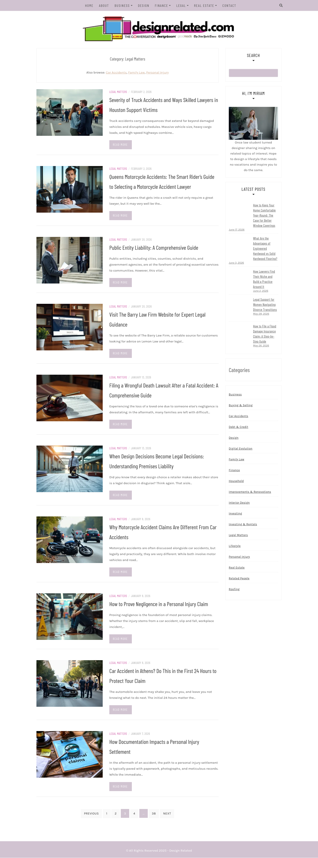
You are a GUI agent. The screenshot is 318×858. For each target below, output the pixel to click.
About (104, 5)
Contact (229, 5)
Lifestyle (235, 546)
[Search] (276, 5)
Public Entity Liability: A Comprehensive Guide (153, 247)
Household (236, 481)
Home (89, 5)
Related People (239, 578)
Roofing (234, 589)
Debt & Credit (238, 427)
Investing (235, 513)
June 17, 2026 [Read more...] (236, 229)
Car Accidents (116, 73)
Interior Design (239, 503)
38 (154, 814)
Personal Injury (157, 73)
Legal (181, 5)
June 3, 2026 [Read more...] (236, 263)
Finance (161, 5)
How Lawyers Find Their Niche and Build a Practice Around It (264, 279)
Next (167, 814)
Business (122, 5)
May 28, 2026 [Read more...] (261, 314)
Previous (91, 814)
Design (143, 5)
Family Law (136, 73)
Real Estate (204, 5)
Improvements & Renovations (250, 492)
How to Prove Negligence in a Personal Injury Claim (158, 604)
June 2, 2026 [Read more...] (260, 291)
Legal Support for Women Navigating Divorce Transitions (265, 305)
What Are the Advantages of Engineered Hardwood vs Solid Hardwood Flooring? (265, 248)
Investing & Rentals (243, 524)
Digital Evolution (240, 448)
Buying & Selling (241, 405)
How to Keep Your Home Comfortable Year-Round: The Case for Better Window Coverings (264, 215)
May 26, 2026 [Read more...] (261, 345)
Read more (120, 145)
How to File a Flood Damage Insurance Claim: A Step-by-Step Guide (264, 334)
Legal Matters (118, 92)
